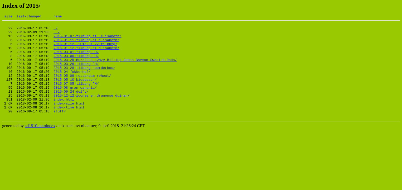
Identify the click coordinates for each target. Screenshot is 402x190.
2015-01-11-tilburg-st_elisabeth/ (86, 44)
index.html (64, 115)
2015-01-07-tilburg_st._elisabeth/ (87, 39)
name (58, 17)
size (7, 17)
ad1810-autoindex (40, 145)
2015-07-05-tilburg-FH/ (76, 96)
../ (57, 35)
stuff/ (60, 130)
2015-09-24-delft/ (71, 106)
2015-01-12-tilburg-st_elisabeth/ (86, 54)
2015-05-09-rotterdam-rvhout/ (82, 87)
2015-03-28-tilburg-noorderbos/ (84, 77)
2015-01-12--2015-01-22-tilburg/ (85, 49)
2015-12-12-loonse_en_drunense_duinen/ (92, 111)
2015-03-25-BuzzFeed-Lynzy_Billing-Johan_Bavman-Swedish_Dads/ (115, 68)
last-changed (33, 17)
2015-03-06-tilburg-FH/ (76, 63)
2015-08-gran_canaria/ (75, 101)
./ (56, 30)
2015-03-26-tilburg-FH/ (76, 73)
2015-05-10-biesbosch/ (75, 92)
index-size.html (69, 120)
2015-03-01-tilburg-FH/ (76, 58)
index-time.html (69, 125)
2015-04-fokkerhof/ (72, 82)
